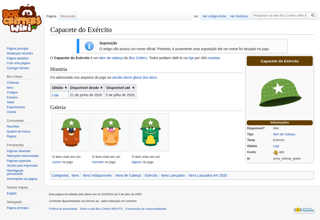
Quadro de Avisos (18, 131)
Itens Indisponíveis (97, 175)
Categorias (60, 175)
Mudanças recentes (20, 53)
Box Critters (138, 58)
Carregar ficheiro (18, 68)
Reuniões (13, 126)
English (11, 193)
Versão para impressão (22, 165)
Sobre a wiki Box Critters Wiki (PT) (101, 208)
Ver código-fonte (214, 16)
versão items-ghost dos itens (134, 77)
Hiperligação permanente (15, 172)
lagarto (137, 162)
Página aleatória (17, 58)
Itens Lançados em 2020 (208, 175)
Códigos (12, 92)
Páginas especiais (19, 161)
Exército (151, 175)
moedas (214, 58)
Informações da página (22, 179)
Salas (10, 102)
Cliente (11, 112)
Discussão (67, 16)
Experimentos (16, 107)
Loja (276, 146)
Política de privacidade (63, 208)
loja (191, 58)
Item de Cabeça (284, 134)
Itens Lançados (173, 175)
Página (51, 16)
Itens (75, 175)
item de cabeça (111, 58)
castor (56, 162)
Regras (11, 136)
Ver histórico (239, 16)
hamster (98, 162)
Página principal (17, 48)
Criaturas (13, 82)
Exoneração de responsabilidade (146, 208)
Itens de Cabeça (128, 175)
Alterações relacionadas (23, 156)
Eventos (12, 97)
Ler (196, 16)
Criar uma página (18, 63)
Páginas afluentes (18, 151)
